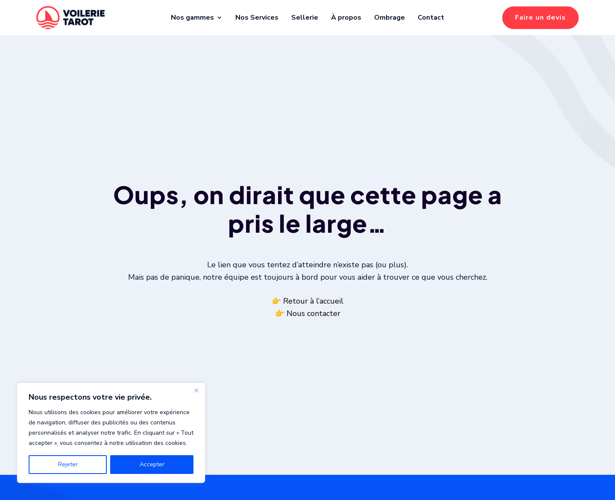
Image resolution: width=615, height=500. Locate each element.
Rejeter (68, 464)
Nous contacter (313, 324)
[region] (111, 433)
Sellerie (304, 17)
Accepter (152, 464)
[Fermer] (196, 390)
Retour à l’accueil (313, 311)
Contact (431, 17)
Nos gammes (192, 17)
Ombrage (389, 17)
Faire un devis (540, 17)
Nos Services (256, 17)
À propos (346, 17)
